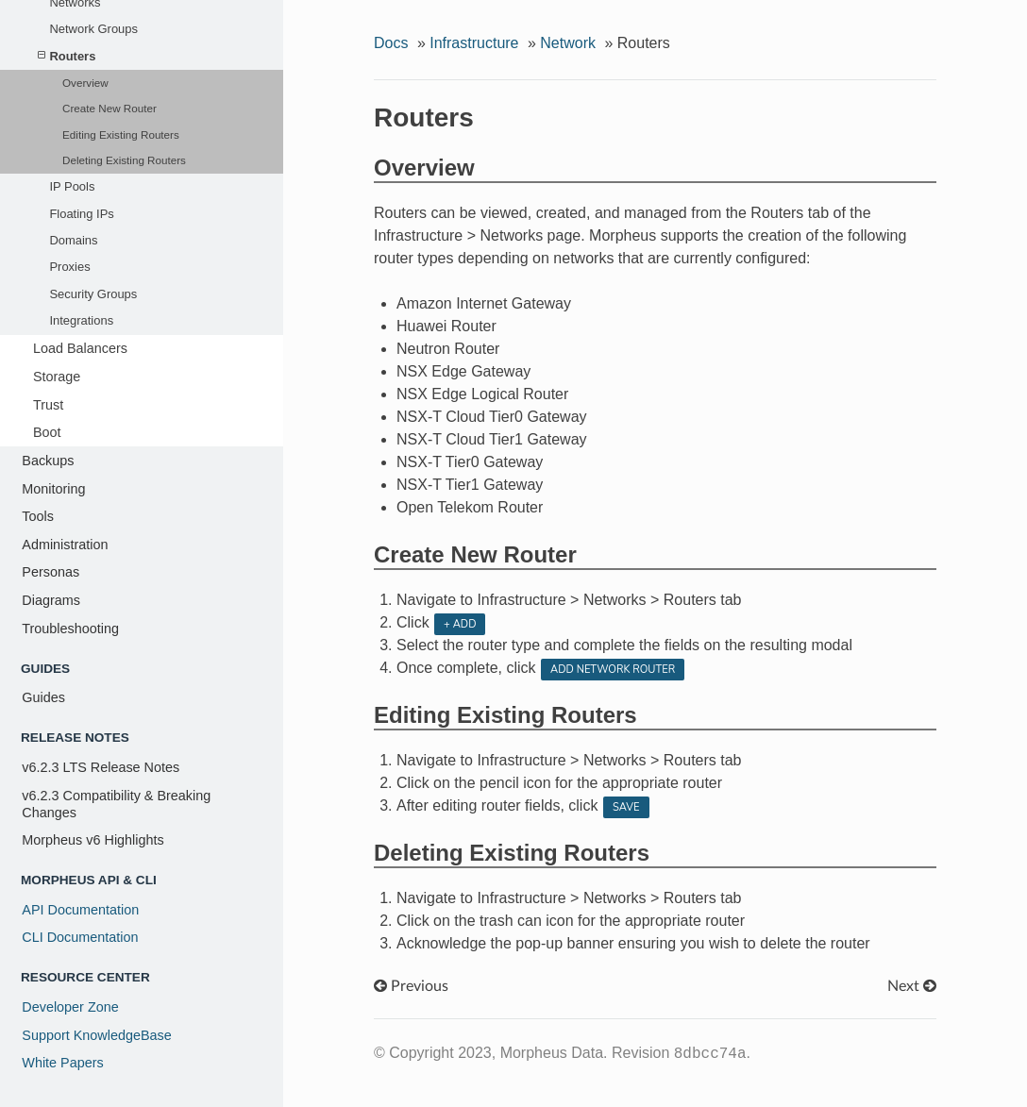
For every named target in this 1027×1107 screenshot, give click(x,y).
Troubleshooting (70, 628)
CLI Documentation (80, 937)
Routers (66, 56)
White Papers (62, 1062)
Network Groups (93, 29)
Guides (43, 697)
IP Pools (71, 186)
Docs (391, 43)
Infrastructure (473, 43)
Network (568, 43)
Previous (411, 986)
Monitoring (53, 488)
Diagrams (51, 600)
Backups (48, 460)
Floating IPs (81, 214)
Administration (65, 544)
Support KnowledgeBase (96, 1035)
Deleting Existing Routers (124, 160)
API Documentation (80, 909)
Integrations (81, 320)
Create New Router (109, 108)
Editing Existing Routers (120, 134)
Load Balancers (80, 348)
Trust (48, 404)
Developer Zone (70, 1007)
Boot (47, 432)
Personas (50, 571)
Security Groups (93, 294)
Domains (73, 240)
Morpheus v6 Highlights (92, 839)
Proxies (69, 267)
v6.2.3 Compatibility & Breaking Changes (116, 804)
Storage (56, 376)
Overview (85, 82)
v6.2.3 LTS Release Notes (100, 767)
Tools (38, 516)
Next (911, 986)
